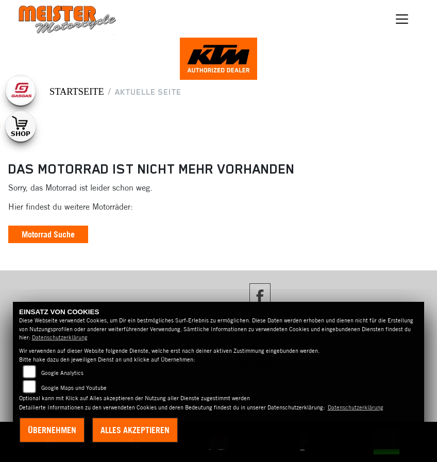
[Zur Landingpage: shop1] (20, 126)
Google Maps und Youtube (74, 387)
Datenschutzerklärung (60, 337)
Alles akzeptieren (135, 430)
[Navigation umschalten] (402, 19)
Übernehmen (52, 430)
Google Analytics (62, 373)
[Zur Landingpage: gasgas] (20, 90)
